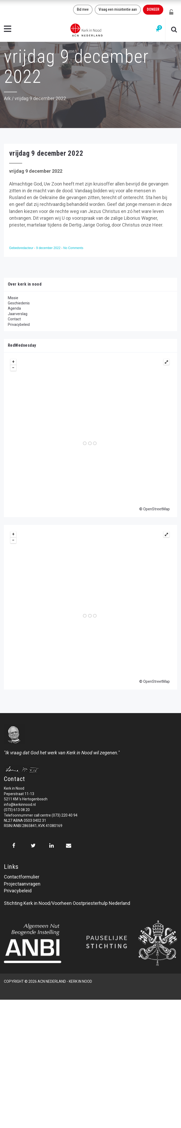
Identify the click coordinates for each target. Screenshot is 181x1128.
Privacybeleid (19, 324)
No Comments (73, 248)
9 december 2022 (48, 248)
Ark (7, 98)
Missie (13, 298)
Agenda (14, 308)
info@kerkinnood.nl (20, 804)
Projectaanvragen (22, 884)
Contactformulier (21, 877)
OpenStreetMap (156, 509)
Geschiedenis (19, 303)
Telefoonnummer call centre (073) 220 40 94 (40, 815)
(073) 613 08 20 (17, 810)
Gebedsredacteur (21, 248)
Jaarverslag (17, 314)
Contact (14, 319)
